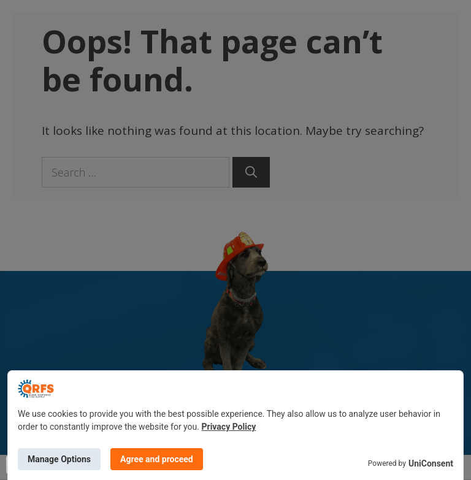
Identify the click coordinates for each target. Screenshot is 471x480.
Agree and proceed (156, 459)
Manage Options (59, 459)
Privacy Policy (229, 427)
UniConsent (430, 463)
